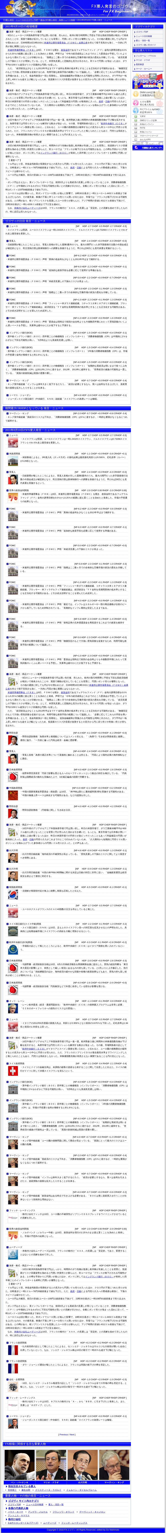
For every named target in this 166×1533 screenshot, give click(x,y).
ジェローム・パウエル (146, 56)
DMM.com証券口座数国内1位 (147, 93)
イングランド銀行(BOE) (21, 332)
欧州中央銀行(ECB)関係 (20, 942)
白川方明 (13, 850)
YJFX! (142, 116)
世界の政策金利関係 (19, 490)
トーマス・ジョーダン (20, 395)
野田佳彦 (13, 733)
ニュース (13, 226)
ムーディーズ (15, 1247)
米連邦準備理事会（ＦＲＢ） (22, 50)
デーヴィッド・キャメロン (92, 1512)
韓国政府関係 (15, 887)
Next (72, 1434)
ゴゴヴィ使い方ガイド (146, 45)
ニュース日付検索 (34, 1504)
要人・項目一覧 (56, 1504)
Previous (63, 1434)
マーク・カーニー (144, 69)
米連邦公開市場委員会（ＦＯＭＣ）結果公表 (66, 42)
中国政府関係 (15, 788)
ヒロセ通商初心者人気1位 (147, 101)
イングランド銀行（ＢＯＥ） (54, 153)
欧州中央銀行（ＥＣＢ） (113, 123)
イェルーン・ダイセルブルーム (81, 1490)
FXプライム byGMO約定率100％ (149, 109)
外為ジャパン (146, 132)
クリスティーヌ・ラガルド (48, 1490)
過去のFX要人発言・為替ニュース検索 (57, 20)
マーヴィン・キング (19, 380)
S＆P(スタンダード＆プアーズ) (23, 1523)
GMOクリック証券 (148, 120)
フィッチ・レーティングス (22, 1210)
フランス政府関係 (18, 1342)
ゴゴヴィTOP (14, 1504)
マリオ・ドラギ (143, 60)
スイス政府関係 (16, 1063)
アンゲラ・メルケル (38, 1512)
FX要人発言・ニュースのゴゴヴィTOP (20, 20)
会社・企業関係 (16, 1379)
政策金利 (65, 50)
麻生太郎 (26, 1490)
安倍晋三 (12, 1490)
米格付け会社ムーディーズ (27, 208)
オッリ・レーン (16, 1001)
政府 (101, 101)
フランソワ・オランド (63, 1512)
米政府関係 (14, 453)
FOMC (12, 255)
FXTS (142, 128)
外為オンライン (147, 124)
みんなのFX (145, 139)
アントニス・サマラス (19, 1515)
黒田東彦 (140, 64)
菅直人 (12, 241)
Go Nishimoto (112, 1529)
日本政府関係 (15, 769)
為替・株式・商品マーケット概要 (25, 31)
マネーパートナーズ (149, 136)
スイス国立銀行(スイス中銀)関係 (25, 924)
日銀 (107, 101)
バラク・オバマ (15, 1512)
